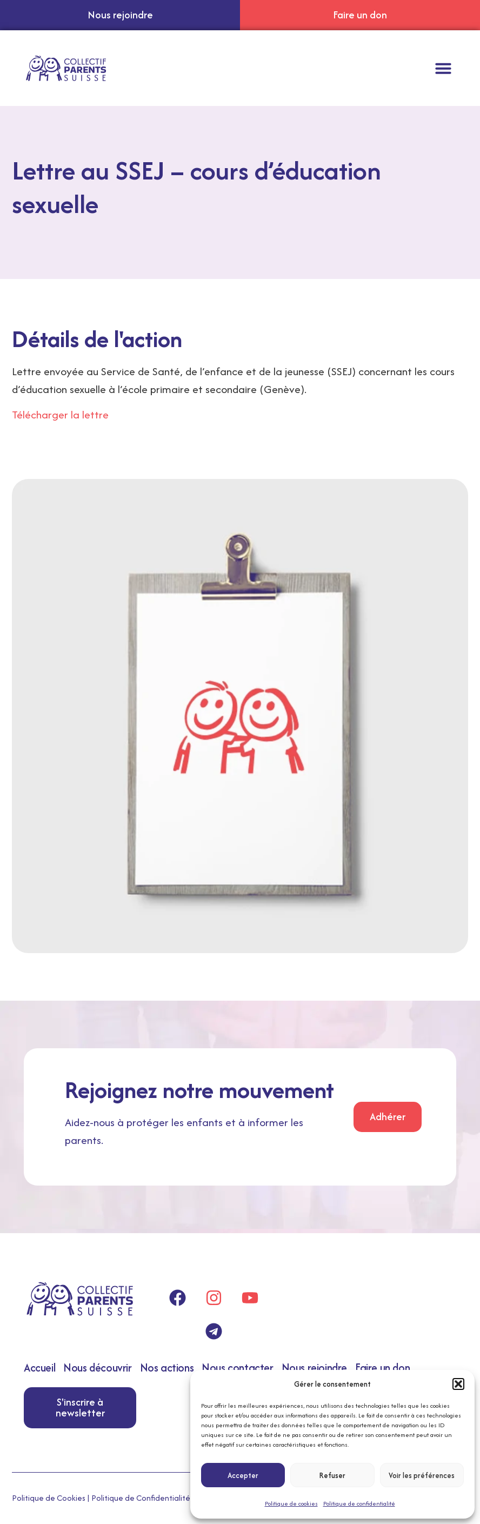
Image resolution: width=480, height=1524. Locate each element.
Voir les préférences (422, 1475)
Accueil (39, 1367)
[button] (458, 1384)
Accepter (243, 1475)
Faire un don (382, 1367)
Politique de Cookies (48, 1497)
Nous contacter (237, 1367)
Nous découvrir (97, 1367)
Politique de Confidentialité (140, 1497)
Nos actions (167, 1367)
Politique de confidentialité (359, 1503)
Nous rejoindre (314, 1367)
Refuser (332, 1475)
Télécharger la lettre (60, 414)
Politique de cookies (291, 1503)
